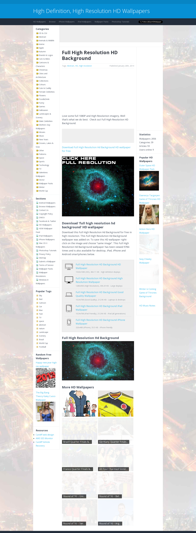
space (41, 321)
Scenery (42, 336)
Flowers (42, 95)
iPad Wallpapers (84, 21)
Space (41, 158)
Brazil (41, 339)
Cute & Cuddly (45, 88)
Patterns (42, 154)
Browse (52, 21)
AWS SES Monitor (44, 404)
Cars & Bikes (44, 59)
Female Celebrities (47, 92)
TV (40, 169)
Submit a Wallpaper (47, 261)
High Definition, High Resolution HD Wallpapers (91, 11)
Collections (43, 81)
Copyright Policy (46, 214)
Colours (42, 84)
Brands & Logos (46, 55)
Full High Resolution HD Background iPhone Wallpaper (98, 312)
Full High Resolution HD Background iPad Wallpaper (96, 302)
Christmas (43, 70)
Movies (42, 132)
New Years (43, 139)
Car (40, 306)
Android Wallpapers (47, 203)
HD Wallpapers (39, 21)
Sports (42, 161)
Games (42, 106)
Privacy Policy (45, 254)
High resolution (85, 66)
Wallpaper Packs (101, 21)
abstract (42, 325)
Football (42, 347)
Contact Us (43, 210)
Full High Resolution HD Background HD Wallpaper (96, 264)
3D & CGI (43, 33)
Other (41, 150)
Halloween (43, 110)
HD (76, 66)
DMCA (42, 217)
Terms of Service (46, 265)
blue (41, 310)
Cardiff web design (45, 400)
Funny (41, 103)
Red (40, 299)
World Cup (43, 191)
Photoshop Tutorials (120, 21)
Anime (41, 44)
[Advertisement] (81, 2)
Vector (42, 180)
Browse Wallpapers (47, 206)
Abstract (42, 37)
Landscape (43, 332)
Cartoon (42, 303)
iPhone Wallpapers (67, 21)
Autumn (42, 51)
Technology (44, 165)
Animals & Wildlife (46, 40)
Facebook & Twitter (47, 221)
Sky (40, 295)
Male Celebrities (46, 121)
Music (41, 136)
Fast (41, 314)
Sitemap (42, 258)
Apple (41, 48)
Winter (42, 187)
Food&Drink (44, 99)
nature (42, 328)
